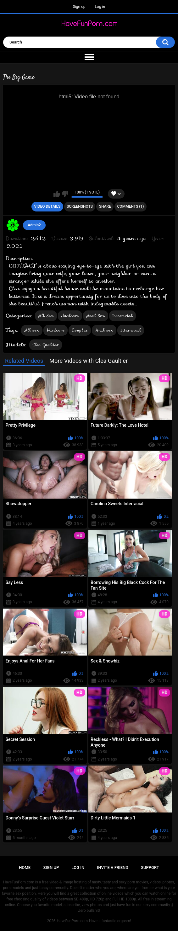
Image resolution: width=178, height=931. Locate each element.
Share (105, 206)
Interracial (122, 316)
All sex (31, 330)
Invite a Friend (112, 867)
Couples (80, 330)
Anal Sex (95, 316)
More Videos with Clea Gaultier (88, 360)
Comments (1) (130, 206)
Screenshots (80, 206)
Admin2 (34, 225)
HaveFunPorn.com (72, 921)
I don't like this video (65, 194)
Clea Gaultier (45, 345)
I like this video (56, 194)
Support (150, 867)
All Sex (46, 316)
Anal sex (104, 330)
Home (25, 867)
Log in (100, 6)
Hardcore (70, 316)
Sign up (79, 6)
